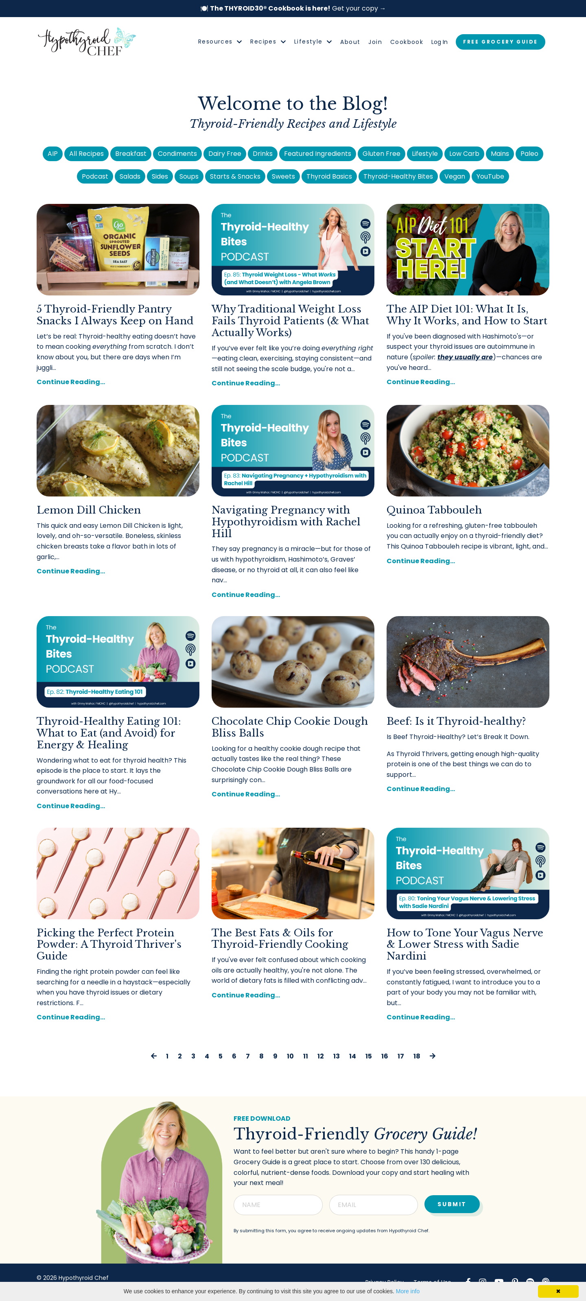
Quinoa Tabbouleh (434, 510)
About (350, 42)
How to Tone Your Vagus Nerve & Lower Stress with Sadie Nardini (465, 944)
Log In (439, 42)
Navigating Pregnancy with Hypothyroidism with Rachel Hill (286, 522)
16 (384, 1056)
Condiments (177, 153)
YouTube (490, 176)
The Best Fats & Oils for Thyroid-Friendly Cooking (280, 939)
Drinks (263, 153)
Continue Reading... (71, 382)
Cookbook (406, 42)
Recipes (268, 41)
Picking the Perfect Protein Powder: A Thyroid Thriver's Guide (109, 944)
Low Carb (464, 153)
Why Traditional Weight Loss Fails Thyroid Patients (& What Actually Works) (290, 321)
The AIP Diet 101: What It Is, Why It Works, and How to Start (467, 315)
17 (401, 1056)
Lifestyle (313, 41)
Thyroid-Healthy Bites (398, 176)
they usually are (465, 357)
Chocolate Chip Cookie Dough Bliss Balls (290, 727)
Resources (220, 41)
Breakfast (130, 153)
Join (375, 42)
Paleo (529, 153)
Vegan (454, 176)
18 (416, 1056)
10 (290, 1056)
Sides (160, 176)
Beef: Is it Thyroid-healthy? (456, 721)
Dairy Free (224, 153)
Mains (500, 153)
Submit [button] (452, 1203)
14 (352, 1056)
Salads (130, 176)
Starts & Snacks (235, 176)
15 (368, 1056)
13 (336, 1056)
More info (408, 1291)
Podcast (95, 176)
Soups (189, 176)
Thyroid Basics (329, 176)
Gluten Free (381, 153)
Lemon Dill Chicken (89, 510)
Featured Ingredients (317, 153)
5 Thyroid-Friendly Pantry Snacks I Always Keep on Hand (115, 315)
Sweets (283, 176)
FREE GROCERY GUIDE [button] (500, 41)
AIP (53, 153)
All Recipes (86, 153)
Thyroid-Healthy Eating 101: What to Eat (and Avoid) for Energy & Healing (109, 733)
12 (320, 1056)
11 (305, 1056)
